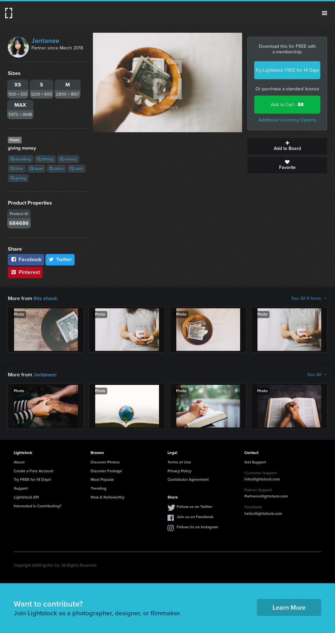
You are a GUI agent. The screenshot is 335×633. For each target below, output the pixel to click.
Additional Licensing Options (287, 120)
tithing (45, 159)
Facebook (26, 259)
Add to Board (287, 146)
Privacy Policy (179, 471)
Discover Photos (105, 462)
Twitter (60, 259)
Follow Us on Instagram (197, 527)
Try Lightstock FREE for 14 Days (287, 70)
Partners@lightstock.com (266, 496)
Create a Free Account (33, 471)
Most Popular (102, 479)
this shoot (44, 298)
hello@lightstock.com (263, 513)
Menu (324, 13)
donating (20, 159)
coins (56, 169)
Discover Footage (106, 471)
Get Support (255, 462)
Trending (98, 488)
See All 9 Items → (309, 298)
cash (76, 169)
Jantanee (45, 40)
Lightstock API (26, 497)
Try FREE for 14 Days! (32, 479)
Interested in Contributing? (38, 506)
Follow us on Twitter (194, 507)
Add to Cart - (287, 104)
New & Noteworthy (107, 497)
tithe (16, 169)
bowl (36, 169)
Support (21, 488)
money (68, 159)
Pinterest (25, 272)
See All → (317, 374)
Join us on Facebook (195, 517)
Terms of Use (179, 462)
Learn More (289, 607)
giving (18, 178)
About (19, 462)
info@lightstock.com (262, 479)
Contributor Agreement (188, 479)
